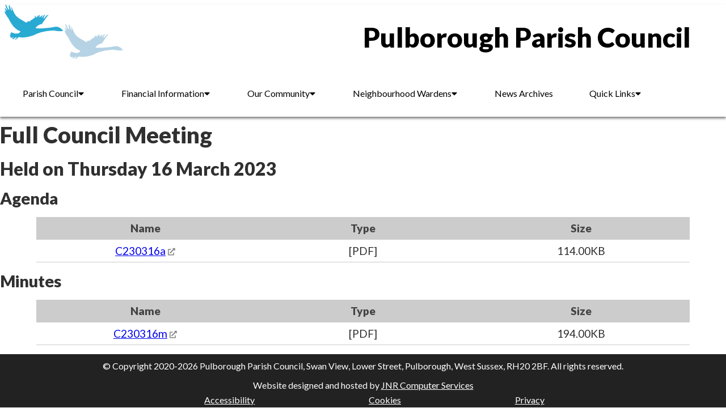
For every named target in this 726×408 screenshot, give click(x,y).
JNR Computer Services (427, 385)
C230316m (140, 333)
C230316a (140, 250)
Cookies (385, 399)
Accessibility (229, 399)
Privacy (529, 399)
